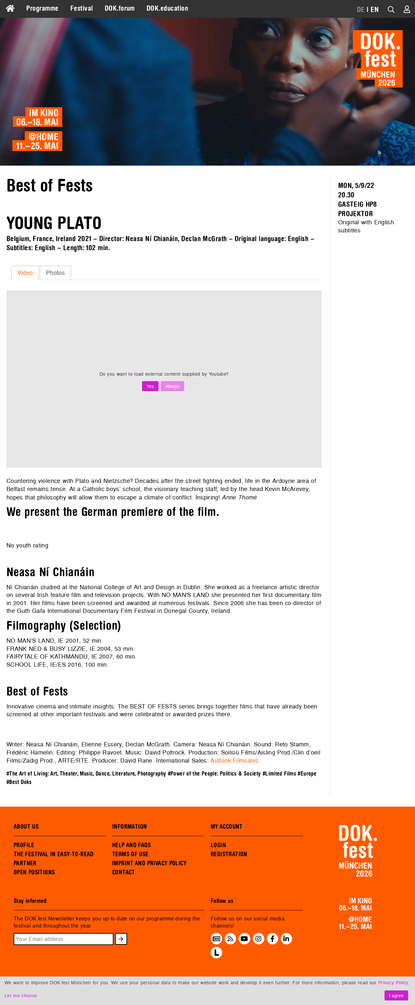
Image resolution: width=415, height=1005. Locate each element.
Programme (42, 8)
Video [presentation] (25, 273)
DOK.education (167, 8)
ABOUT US (26, 827)
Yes (150, 386)
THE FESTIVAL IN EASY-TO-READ (54, 854)
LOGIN (218, 845)
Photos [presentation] (55, 273)
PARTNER (25, 863)
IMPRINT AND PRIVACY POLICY (149, 863)
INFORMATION (129, 827)
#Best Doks (19, 782)
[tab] (25, 273)
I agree (396, 995)
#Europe (307, 774)
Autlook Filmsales (234, 760)
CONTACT (123, 872)
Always (172, 386)
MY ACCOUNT (227, 827)
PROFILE (24, 845)
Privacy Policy (393, 982)
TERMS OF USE (130, 854)
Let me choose (21, 995)
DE (361, 10)
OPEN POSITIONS (34, 872)
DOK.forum (120, 8)
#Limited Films (279, 774)
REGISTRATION (229, 854)
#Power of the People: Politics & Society (214, 774)
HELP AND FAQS (131, 845)
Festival (81, 8)
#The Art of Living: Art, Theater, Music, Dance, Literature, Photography (86, 774)
